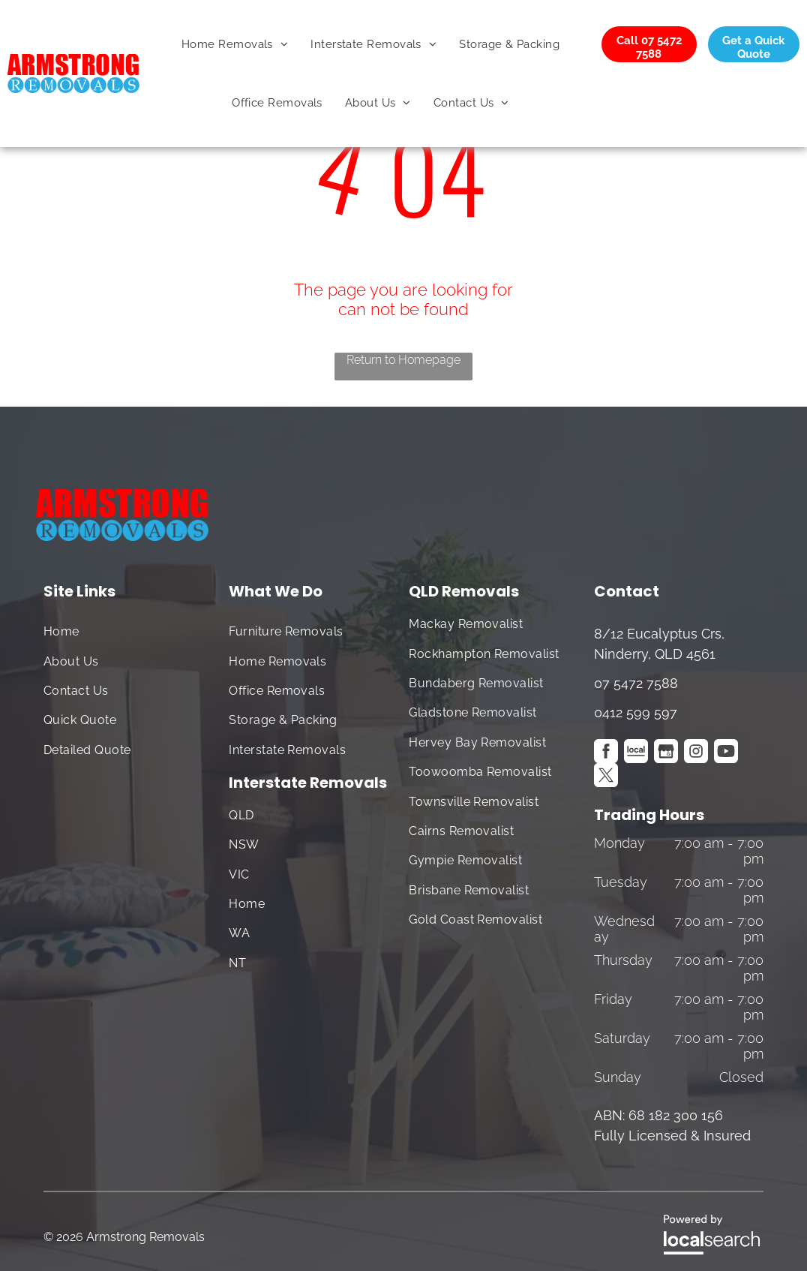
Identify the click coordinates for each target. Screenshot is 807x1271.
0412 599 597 (635, 712)
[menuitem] (234, 44)
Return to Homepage (403, 360)
